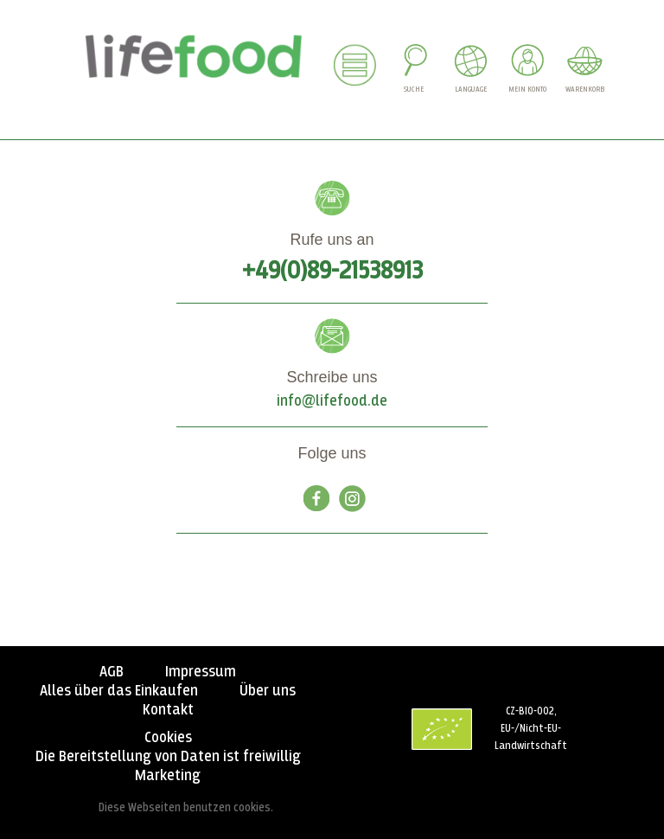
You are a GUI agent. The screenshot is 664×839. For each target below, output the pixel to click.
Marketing (168, 776)
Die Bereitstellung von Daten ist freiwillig (168, 757)
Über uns (267, 691)
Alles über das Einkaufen (119, 691)
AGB (111, 672)
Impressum (200, 672)
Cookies (168, 738)
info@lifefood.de (332, 401)
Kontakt (168, 710)
